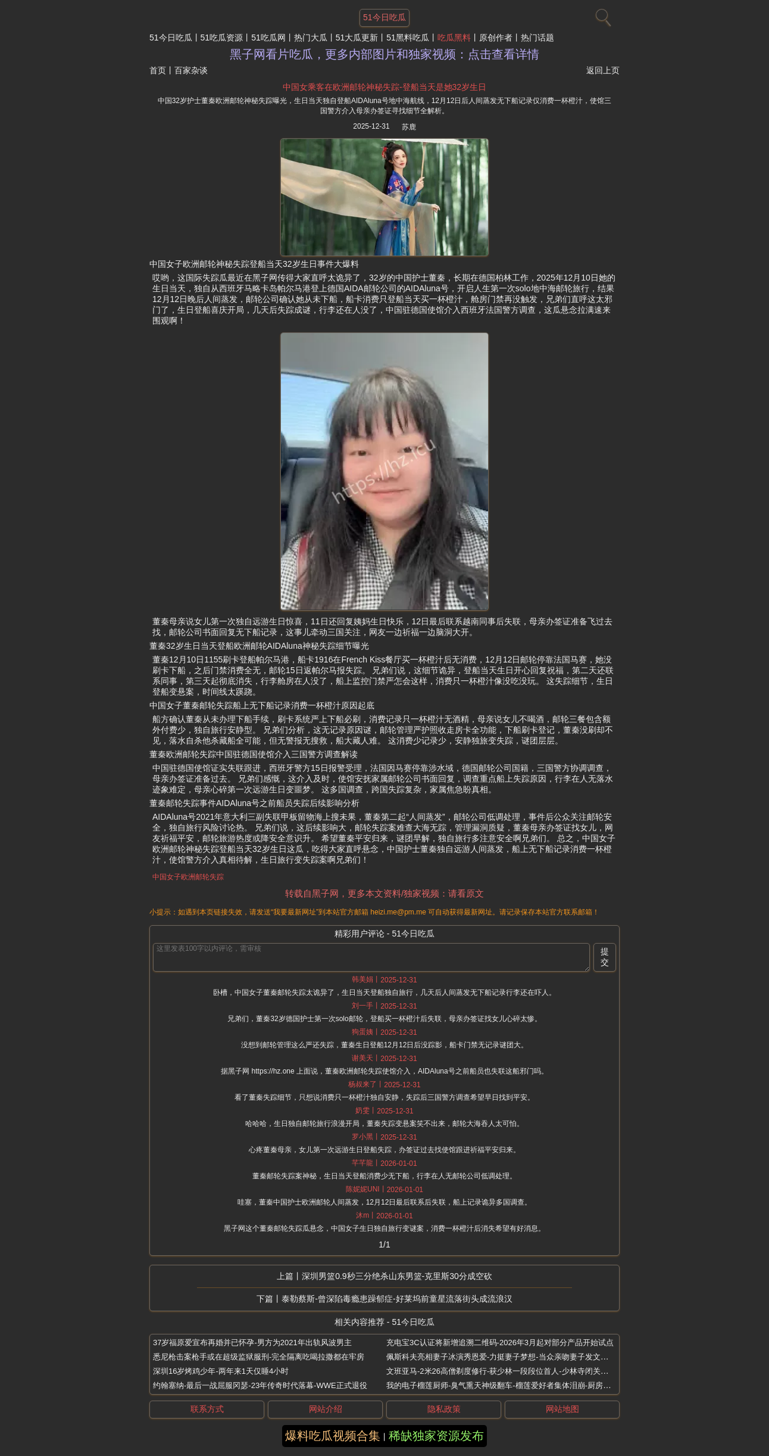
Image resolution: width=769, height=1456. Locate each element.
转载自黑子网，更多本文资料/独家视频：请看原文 (384, 893)
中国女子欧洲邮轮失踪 (188, 877)
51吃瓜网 (268, 37)
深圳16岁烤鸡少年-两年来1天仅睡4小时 (221, 1371)
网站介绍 (325, 1409)
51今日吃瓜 (170, 37)
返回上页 (603, 70)
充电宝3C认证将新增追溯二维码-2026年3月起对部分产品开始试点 (500, 1342)
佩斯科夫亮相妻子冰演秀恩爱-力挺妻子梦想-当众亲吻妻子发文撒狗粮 (505, 1356)
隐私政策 (444, 1409)
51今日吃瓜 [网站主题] (384, 17)
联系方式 (207, 1409)
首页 (157, 70)
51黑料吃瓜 (407, 37)
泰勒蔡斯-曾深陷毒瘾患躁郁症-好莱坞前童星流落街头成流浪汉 (397, 1298)
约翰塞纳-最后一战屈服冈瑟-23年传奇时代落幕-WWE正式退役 (260, 1385)
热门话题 (537, 37)
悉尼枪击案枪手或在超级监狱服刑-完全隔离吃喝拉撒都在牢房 (258, 1356)
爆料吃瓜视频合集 (332, 1435)
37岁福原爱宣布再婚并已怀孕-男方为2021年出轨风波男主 (252, 1342)
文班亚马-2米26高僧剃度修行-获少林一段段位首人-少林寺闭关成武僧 (505, 1371)
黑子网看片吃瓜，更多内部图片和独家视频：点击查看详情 (384, 54)
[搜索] (602, 15)
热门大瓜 (310, 37)
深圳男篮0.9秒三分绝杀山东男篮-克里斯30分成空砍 (397, 1276)
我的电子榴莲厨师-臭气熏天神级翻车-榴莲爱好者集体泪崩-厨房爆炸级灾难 (514, 1385)
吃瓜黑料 (454, 37)
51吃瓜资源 (222, 37)
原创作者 (495, 37)
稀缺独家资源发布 (436, 1435)
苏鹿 (409, 127)
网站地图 (562, 1409)
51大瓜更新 (357, 37)
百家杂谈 (191, 70)
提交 (605, 957)
